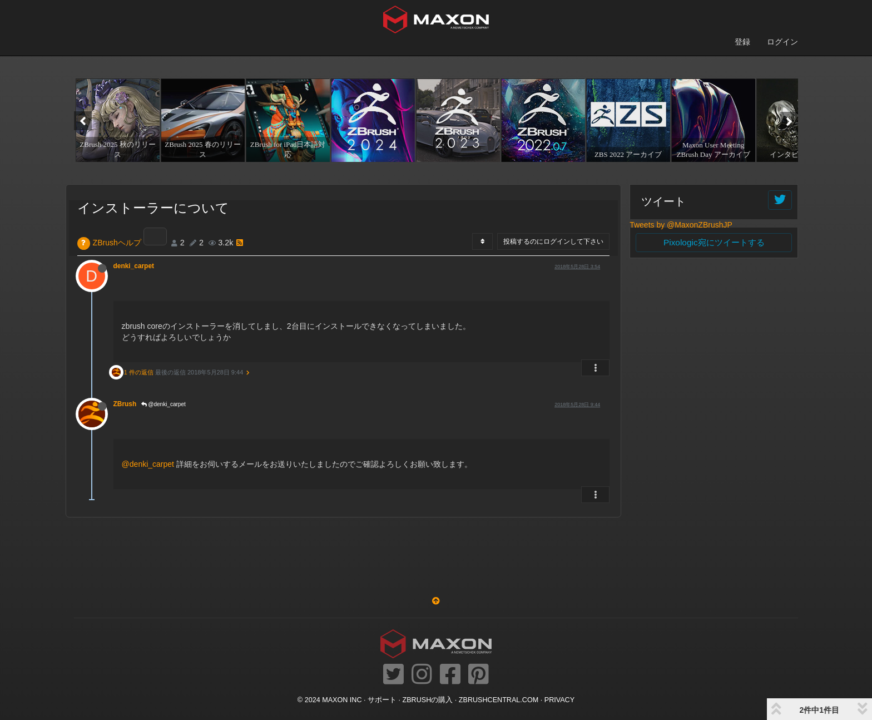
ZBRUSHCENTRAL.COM (498, 700)
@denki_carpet (163, 404)
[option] (116, 120)
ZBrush (125, 404)
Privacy (559, 700)
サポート (382, 700)
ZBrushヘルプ (117, 242)
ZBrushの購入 (428, 700)
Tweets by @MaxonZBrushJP (681, 224)
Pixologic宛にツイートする (714, 242)
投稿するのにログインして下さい (553, 241)
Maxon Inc (341, 700)
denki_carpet (133, 266)
